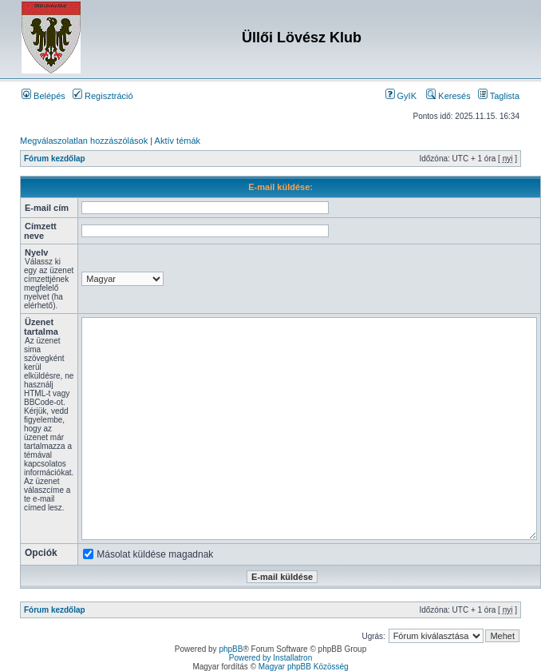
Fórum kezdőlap (54, 158)
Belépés (43, 96)
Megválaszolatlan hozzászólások (84, 140)
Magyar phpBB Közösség (304, 666)
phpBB (231, 649)
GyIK (401, 96)
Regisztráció (103, 96)
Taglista (498, 96)
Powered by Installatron (271, 657)
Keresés (448, 96)
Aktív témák (177, 140)
